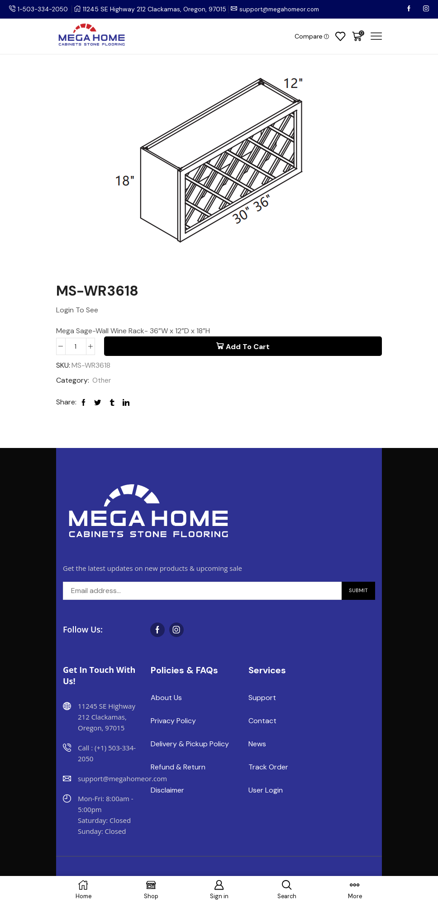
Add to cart (248, 346)
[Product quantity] (76, 346)
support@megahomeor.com (285, 9)
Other (102, 381)
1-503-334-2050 (44, 9)
